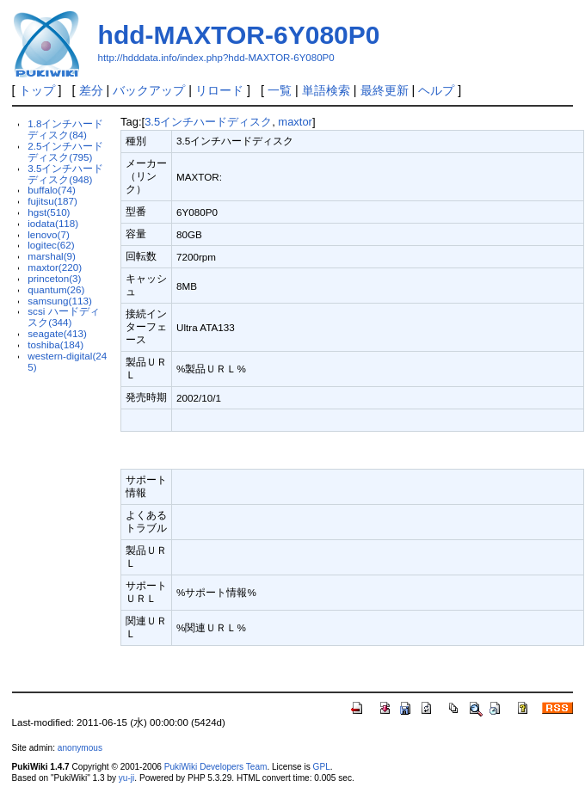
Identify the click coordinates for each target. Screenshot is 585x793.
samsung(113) (60, 300)
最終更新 (384, 90)
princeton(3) (54, 278)
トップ (37, 90)
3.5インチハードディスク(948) (65, 174)
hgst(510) (49, 212)
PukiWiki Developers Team (216, 766)
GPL (321, 766)
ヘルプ (436, 90)
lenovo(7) (49, 234)
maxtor (295, 121)
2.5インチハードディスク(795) (65, 151)
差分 (91, 90)
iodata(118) (53, 223)
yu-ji (126, 778)
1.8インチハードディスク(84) (65, 129)
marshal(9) (52, 255)
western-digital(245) (67, 361)
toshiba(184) (55, 344)
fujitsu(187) (52, 200)
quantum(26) (56, 289)
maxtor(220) (55, 267)
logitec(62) (51, 244)
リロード (219, 90)
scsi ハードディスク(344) (63, 316)
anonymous (80, 748)
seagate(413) (57, 333)
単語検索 (326, 90)
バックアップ (149, 90)
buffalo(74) (52, 189)
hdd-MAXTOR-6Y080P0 (239, 35)
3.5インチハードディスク (208, 121)
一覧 (280, 90)
